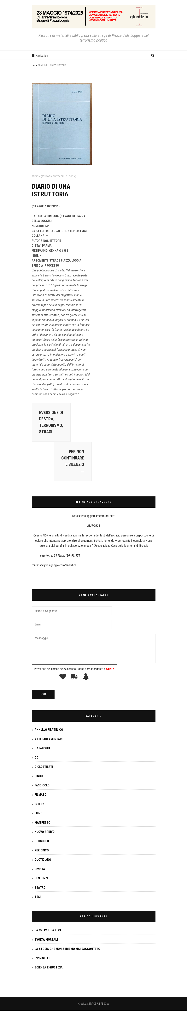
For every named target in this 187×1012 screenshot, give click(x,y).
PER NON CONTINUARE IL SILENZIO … (72, 462)
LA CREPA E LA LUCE (48, 931)
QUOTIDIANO (43, 861)
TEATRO (40, 889)
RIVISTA (40, 870)
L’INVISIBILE (42, 959)
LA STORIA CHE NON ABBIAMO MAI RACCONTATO (67, 950)
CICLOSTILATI (44, 768)
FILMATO (40, 796)
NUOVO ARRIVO (45, 833)
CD (36, 759)
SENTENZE (42, 879)
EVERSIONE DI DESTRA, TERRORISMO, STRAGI (52, 423)
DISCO (39, 777)
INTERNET (41, 805)
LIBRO (38, 814)
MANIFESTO (42, 824)
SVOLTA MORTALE (46, 941)
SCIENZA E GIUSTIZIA (49, 969)
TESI (38, 898)
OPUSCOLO (42, 842)
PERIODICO (42, 852)
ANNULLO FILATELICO (49, 731)
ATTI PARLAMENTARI (48, 740)
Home (34, 65)
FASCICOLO (42, 787)
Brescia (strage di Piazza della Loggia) (54, 176)
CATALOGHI (42, 749)
